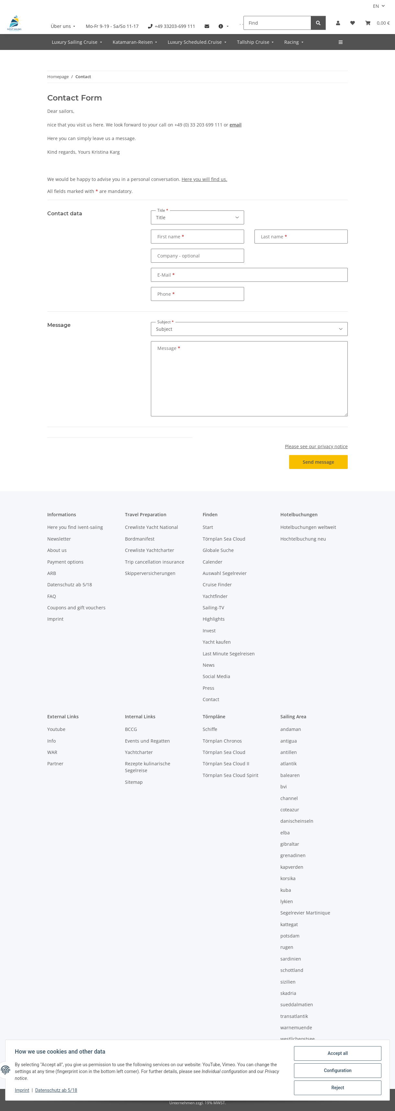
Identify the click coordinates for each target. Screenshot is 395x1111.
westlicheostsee (297, 1039)
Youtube (56, 729)
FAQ (51, 596)
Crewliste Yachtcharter (149, 550)
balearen (290, 775)
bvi (283, 786)
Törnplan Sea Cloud (224, 539)
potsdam (289, 936)
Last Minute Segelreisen (229, 654)
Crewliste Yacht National (151, 527)
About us (57, 550)
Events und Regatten (147, 741)
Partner (55, 763)
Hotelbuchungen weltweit (308, 527)
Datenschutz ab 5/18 (57, 1090)
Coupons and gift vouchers (76, 607)
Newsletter (59, 539)
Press (208, 688)
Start (208, 527)
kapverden (291, 867)
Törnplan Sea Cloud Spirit (230, 775)
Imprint (23, 1090)
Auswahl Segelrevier (225, 573)
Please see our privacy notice (316, 446)
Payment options (65, 562)
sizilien (288, 982)
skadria (288, 993)
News (209, 665)
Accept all (337, 1054)
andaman (290, 729)
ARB (51, 573)
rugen (286, 947)
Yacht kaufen (217, 642)
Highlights (214, 619)
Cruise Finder (217, 584)
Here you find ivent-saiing (75, 527)
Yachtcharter (139, 752)
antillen (288, 752)
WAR (52, 752)
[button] (338, 23)
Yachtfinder (215, 596)
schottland (291, 970)
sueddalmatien (296, 1004)
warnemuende (296, 1027)
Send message (318, 462)
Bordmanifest (139, 539)
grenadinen (293, 855)
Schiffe (210, 729)
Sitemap (134, 782)
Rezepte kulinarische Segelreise (147, 766)
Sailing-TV (213, 607)
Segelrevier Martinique (305, 913)
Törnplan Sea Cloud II (226, 763)
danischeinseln (296, 821)
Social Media (216, 676)
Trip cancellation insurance (154, 562)
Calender (212, 562)
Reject (336, 1088)
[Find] (277, 23)
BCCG (131, 729)
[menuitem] (63, 26)
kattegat (289, 924)
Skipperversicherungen (150, 573)
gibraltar (289, 844)
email (236, 125)
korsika (288, 878)
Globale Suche (218, 550)
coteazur (289, 809)
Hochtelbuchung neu (303, 539)
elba (285, 833)
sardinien (290, 959)
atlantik (288, 763)
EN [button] (376, 6)
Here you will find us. (204, 179)
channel (289, 798)
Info (51, 741)
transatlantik (294, 1016)
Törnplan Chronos (222, 741)
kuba (285, 890)
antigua (288, 741)
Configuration (336, 1071)
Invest (209, 630)
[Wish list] (352, 23)
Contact (211, 699)
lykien (286, 901)
